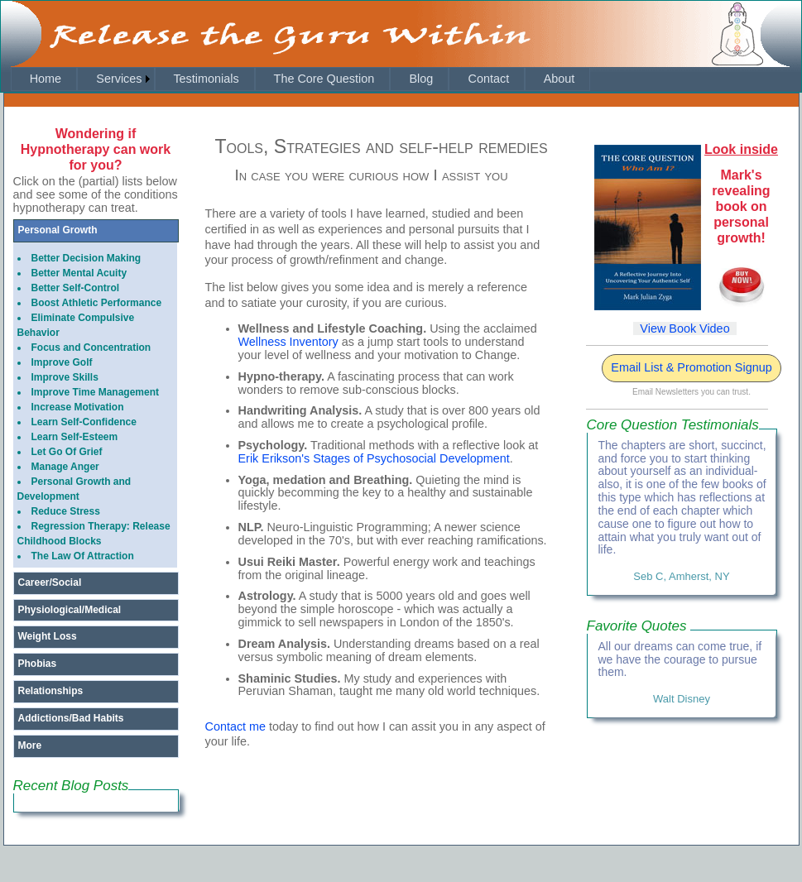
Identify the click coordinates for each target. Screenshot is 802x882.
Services (110, 78)
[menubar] (301, 79)
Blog (420, 78)
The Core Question (322, 78)
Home (43, 78)
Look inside (741, 149)
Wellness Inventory (288, 341)
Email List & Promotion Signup (691, 367)
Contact (487, 78)
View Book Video (684, 328)
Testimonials (204, 78)
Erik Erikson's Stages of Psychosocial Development (374, 458)
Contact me (236, 726)
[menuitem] (44, 79)
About (558, 78)
